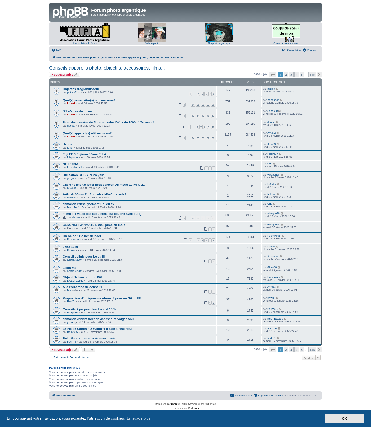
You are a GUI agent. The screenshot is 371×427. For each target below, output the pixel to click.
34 (193, 104)
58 (213, 138)
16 (208, 115)
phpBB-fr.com (191, 408)
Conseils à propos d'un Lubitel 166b (89, 309)
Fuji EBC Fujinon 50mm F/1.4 (84, 154)
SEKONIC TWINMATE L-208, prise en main (94, 225)
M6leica (71, 187)
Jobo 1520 (70, 247)
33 (203, 218)
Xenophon (273, 99)
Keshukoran (74, 239)
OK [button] (344, 418)
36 (203, 104)
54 (193, 138)
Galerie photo (152, 43)
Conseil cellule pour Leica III (84, 256)
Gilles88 (272, 267)
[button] (272, 74)
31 (193, 218)
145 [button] (312, 74)
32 (198, 218)
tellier (70, 147)
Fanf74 (71, 301)
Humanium (273, 277)
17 (213, 115)
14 (198, 115)
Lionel (71, 103)
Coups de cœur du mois (286, 43)
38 (213, 104)
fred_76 (71, 341)
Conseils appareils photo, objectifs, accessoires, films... (107, 67)
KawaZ (71, 250)
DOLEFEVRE (75, 280)
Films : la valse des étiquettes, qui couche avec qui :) (102, 214)
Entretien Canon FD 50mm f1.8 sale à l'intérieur (97, 328)
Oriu (269, 163)
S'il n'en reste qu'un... (79, 111)
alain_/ (271, 88)
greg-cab (72, 178)
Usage (67, 144)
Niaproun (72, 157)
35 (198, 104)
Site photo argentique (219, 43)
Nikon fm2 (70, 164)
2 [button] (286, 74)
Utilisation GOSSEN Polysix (83, 175)
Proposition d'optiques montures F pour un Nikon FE (102, 298)
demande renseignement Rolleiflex (88, 204)
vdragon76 (273, 174)
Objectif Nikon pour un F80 (83, 277)
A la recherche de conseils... (84, 287)
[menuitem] (56, 50)
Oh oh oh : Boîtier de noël (82, 236)
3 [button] (291, 74)
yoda (70, 322)
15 (203, 115)
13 (193, 115)
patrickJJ (72, 92)
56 (203, 138)
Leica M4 (69, 267)
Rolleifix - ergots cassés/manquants (89, 338)
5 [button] (302, 74)
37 (208, 104)
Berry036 (72, 312)
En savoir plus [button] (138, 418)
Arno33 (271, 133)
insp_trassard (275, 318)
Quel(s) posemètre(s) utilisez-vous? (89, 100)
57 (208, 138)
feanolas (272, 328)
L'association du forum (85, 43)
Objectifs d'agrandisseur (81, 89)
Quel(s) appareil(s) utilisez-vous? (87, 133)
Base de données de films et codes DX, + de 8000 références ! (108, 122)
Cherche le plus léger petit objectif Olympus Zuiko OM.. (104, 184)
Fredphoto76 (74, 167)
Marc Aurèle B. (75, 207)
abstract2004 (74, 259)
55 (198, 138)
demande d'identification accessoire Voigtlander (98, 319)
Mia (69, 290)
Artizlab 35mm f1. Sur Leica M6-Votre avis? (94, 194)
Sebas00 (272, 111)
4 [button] (296, 74)
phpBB (174, 404)
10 (213, 126)
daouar (71, 125)
